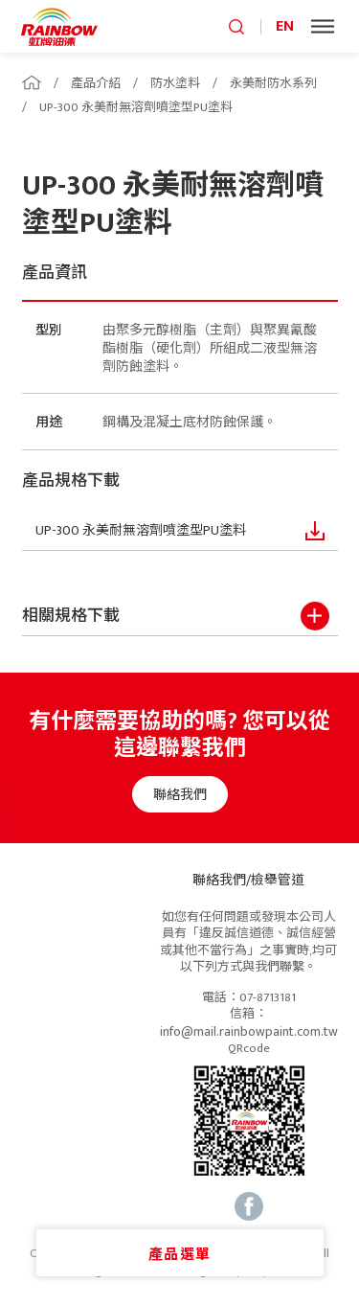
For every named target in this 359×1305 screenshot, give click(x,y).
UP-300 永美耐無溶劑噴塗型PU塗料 (136, 107)
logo (59, 26)
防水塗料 (175, 83)
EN (285, 26)
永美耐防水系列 (273, 83)
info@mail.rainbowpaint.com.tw (249, 1032)
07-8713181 (267, 998)
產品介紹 (96, 83)
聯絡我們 (180, 795)
